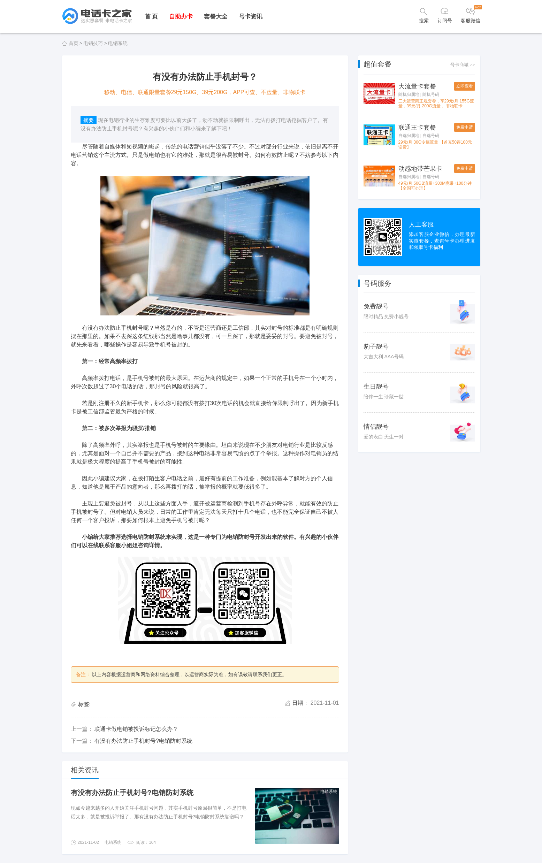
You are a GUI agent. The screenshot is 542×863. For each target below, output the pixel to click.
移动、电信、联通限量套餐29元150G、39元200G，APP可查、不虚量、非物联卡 (205, 92)
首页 (73, 43)
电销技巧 (93, 43)
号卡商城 (462, 64)
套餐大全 (216, 16)
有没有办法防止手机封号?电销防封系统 (143, 741)
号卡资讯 (250, 16)
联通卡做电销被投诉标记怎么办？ (136, 729)
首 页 (151, 16)
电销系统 (118, 43)
